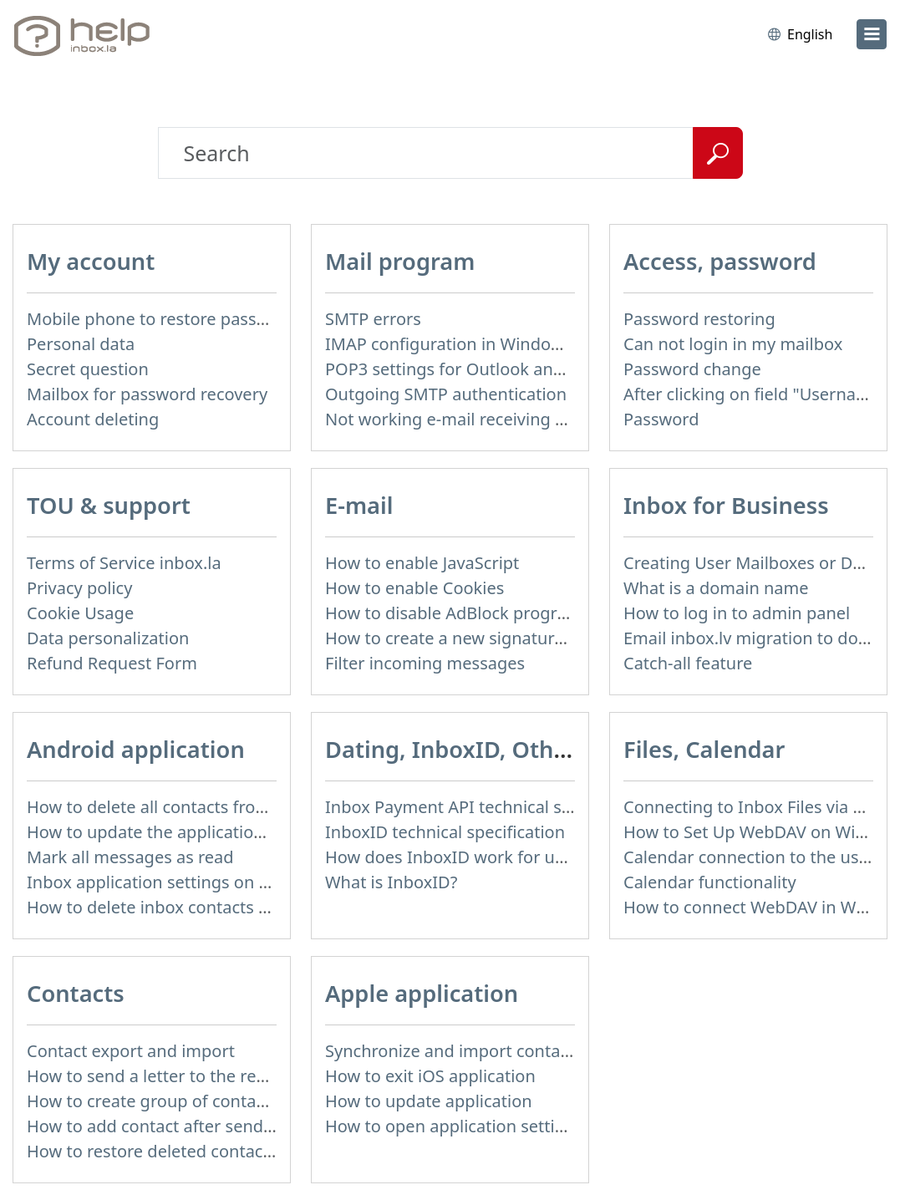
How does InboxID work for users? (459, 857)
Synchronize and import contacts (453, 1051)
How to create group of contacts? (156, 1101)
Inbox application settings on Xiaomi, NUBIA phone (227, 882)
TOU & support (109, 505)
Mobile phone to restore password (162, 319)
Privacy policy (79, 588)
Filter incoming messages (425, 663)
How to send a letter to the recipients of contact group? (243, 1076)
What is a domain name (716, 588)
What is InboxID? (391, 882)
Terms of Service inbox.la (124, 563)
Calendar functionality (709, 882)
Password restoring (699, 319)
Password (661, 419)
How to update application (428, 1101)
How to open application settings (454, 1126)
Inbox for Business (726, 505)
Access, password (719, 261)
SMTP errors (373, 319)
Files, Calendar (704, 749)
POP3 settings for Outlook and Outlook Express (510, 369)
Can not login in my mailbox (732, 344)
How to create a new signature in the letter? (496, 638)
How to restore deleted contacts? (155, 1151)
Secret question (88, 369)
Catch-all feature (687, 663)
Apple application (421, 993)
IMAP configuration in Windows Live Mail (484, 344)
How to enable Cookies (414, 588)
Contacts (76, 993)
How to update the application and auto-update (213, 832)
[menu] (872, 34)
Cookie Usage (80, 613)
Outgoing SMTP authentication (446, 394)
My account (91, 261)
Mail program (400, 261)
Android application (136, 749)
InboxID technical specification (445, 832)
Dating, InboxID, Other (451, 749)
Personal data (81, 344)
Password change (692, 369)
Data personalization (108, 638)
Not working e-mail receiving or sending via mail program (551, 419)
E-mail (359, 505)
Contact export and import (131, 1051)
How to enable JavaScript (422, 563)
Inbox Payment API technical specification (488, 807)
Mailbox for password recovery (147, 394)
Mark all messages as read (130, 857)
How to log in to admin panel (736, 613)
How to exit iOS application (430, 1076)
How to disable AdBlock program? (457, 613)
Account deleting (93, 419)
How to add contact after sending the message (210, 1126)
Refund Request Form (112, 663)
